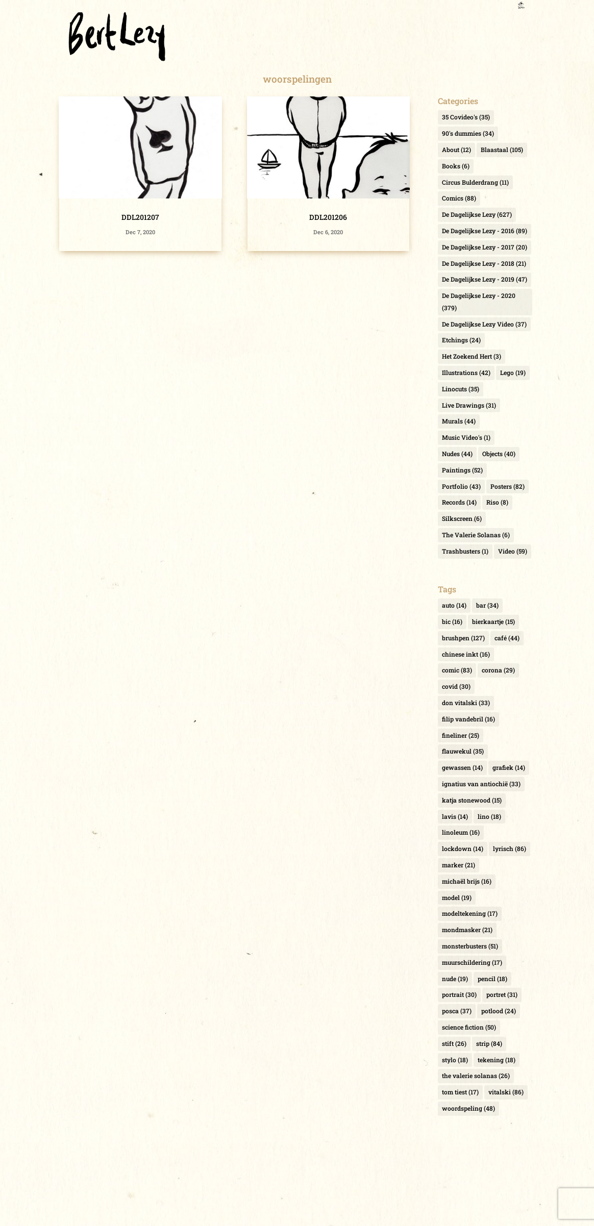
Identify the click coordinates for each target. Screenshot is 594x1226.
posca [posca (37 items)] (457, 1011)
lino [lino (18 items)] (489, 816)
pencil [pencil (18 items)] (492, 978)
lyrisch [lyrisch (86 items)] (509, 848)
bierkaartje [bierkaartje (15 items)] (493, 621)
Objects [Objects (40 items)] (498, 453)
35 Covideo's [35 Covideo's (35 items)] (466, 117)
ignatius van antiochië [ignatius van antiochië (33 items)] (481, 784)
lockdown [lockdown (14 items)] (462, 848)
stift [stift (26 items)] (454, 1043)
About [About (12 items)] (456, 149)
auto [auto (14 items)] (454, 605)
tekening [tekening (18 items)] (496, 1060)
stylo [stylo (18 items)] (455, 1060)
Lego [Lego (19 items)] (513, 372)
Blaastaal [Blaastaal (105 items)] (502, 149)
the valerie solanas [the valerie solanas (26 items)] (476, 1075)
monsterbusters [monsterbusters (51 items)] (470, 946)
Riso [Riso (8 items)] (497, 502)
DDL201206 (328, 217)
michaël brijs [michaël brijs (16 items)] (466, 881)
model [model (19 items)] (457, 897)
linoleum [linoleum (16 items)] (461, 832)
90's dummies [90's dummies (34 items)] (468, 133)
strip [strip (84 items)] (489, 1043)
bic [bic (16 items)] (452, 621)
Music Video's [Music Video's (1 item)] (466, 437)
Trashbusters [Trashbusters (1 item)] (465, 551)
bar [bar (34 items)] (487, 605)
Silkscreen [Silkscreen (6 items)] (462, 518)
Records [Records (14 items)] (459, 502)
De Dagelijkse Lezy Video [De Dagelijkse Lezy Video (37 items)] (484, 324)
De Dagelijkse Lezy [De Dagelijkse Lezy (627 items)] (477, 214)
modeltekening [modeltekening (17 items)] (470, 913)
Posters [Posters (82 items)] (507, 486)
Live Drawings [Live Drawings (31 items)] (469, 405)
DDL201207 (140, 217)
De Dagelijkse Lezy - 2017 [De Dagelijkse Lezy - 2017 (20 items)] (484, 247)
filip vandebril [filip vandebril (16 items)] (468, 719)
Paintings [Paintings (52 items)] (462, 470)
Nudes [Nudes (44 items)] (457, 453)
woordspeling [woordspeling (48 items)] (468, 1108)
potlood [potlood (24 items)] (498, 1011)
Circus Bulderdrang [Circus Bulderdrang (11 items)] (475, 182)
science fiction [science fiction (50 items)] (469, 1027)
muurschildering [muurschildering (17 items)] (472, 962)
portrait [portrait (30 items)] (459, 994)
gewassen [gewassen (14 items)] (462, 767)
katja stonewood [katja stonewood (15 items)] (472, 800)
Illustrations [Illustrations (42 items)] (466, 372)
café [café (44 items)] (506, 638)
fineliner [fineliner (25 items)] (460, 735)
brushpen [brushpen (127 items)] (463, 638)
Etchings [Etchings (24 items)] (461, 340)
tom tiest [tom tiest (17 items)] (460, 1092)
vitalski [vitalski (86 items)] (506, 1092)
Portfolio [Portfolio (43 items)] (461, 486)
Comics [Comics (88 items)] (459, 198)
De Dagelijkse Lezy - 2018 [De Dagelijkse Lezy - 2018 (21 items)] (484, 263)
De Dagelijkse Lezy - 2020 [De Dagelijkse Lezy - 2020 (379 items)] (478, 301)
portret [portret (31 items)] (501, 994)
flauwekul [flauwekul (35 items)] (463, 751)
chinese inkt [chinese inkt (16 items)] (466, 654)
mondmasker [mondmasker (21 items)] (467, 929)
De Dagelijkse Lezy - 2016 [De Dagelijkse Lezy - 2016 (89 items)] (484, 231)
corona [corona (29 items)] (498, 670)
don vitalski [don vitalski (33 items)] (466, 702)
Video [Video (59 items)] (512, 551)
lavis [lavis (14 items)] (455, 816)
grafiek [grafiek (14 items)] (508, 767)
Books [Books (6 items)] (455, 166)
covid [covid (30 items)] (456, 686)
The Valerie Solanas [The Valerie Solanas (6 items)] (476, 535)
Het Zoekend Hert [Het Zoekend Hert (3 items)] (471, 356)
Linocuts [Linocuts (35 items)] (460, 389)
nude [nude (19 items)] (455, 978)
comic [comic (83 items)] (457, 670)
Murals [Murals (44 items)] (459, 421)
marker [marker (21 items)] (458, 865)
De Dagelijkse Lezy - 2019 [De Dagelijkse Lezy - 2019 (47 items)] (484, 279)
